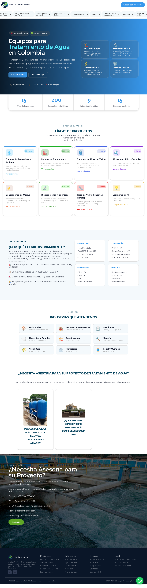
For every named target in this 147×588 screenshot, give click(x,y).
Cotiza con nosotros (132, 5)
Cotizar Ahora (17, 74)
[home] (15, 5)
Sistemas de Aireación (41, 14)
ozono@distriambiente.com (24, 511)
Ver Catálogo (38, 75)
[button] (23, 14)
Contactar (18, 522)
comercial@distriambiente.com (26, 516)
